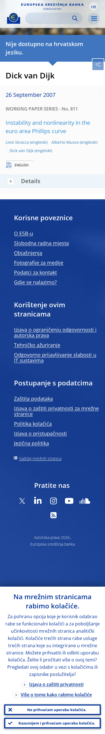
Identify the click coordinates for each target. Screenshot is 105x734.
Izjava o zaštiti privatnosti (56, 684)
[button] (93, 6)
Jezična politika (31, 443)
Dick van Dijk (21, 150)
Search (75, 18)
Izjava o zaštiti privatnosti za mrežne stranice (56, 411)
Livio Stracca (17, 142)
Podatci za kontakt (35, 272)
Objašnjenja (28, 253)
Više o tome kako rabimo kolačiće (56, 695)
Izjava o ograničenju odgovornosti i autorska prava (55, 332)
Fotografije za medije (38, 262)
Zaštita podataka (33, 398)
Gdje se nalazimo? (35, 282)
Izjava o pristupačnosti (40, 433)
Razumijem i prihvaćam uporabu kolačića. (56, 723)
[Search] (49, 18)
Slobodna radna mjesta (41, 243)
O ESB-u (23, 233)
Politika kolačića (33, 423)
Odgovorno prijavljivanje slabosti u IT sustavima (55, 357)
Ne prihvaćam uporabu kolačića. (57, 709)
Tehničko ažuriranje (37, 345)
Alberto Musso (65, 142)
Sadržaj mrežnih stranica (40, 458)
